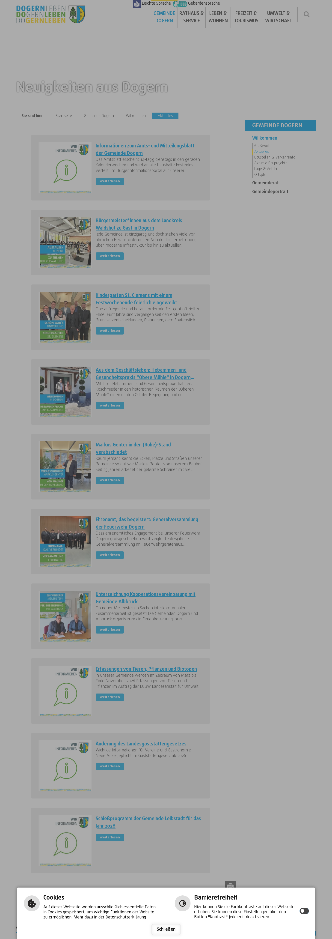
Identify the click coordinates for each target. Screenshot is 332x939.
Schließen (166, 929)
